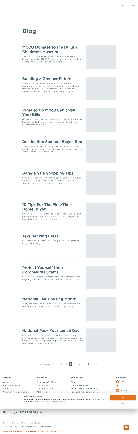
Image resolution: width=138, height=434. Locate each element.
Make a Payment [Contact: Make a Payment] (45, 395)
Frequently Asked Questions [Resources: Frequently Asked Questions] (85, 392)
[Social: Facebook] (122, 381)
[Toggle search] (124, 5)
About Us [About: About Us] (7, 382)
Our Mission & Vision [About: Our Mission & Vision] (13, 398)
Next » (95, 364)
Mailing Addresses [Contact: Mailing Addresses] (46, 392)
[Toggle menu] (132, 5)
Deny (122, 429)
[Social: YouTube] (121, 394)
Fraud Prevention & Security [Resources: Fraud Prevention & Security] (84, 389)
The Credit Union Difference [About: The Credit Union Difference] (17, 402)
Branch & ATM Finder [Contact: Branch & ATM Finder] (47, 382)
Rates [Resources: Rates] (73, 398)
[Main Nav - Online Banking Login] (118, 5)
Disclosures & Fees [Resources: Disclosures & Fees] (80, 385)
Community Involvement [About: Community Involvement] (15, 392)
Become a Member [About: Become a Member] (12, 385)
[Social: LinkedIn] (121, 390)
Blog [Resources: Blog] (73, 382)
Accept (122, 423)
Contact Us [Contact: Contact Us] (42, 385)
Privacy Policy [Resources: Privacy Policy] (78, 395)
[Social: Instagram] (122, 385)
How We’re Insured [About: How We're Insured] (12, 395)
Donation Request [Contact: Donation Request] (46, 389)
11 (88, 364)
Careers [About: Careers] (7, 389)
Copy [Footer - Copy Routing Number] (41, 412)
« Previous (45, 364)
